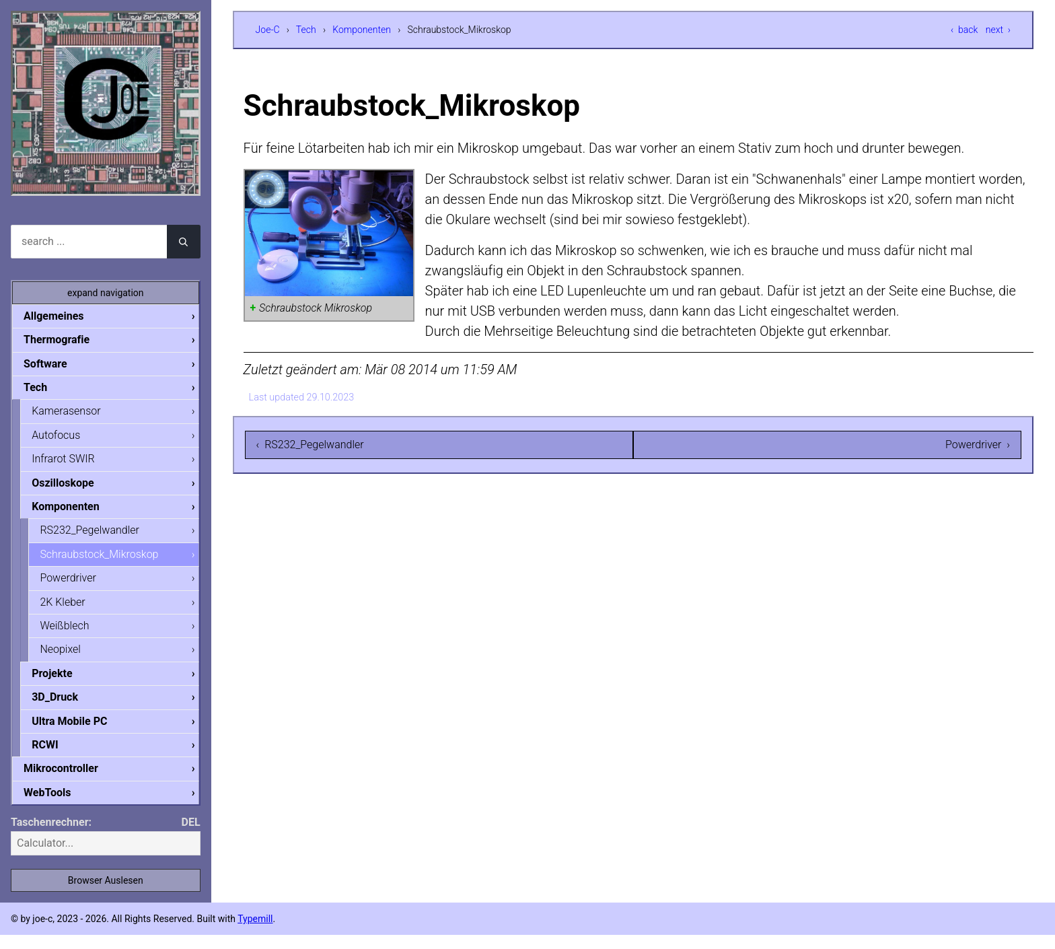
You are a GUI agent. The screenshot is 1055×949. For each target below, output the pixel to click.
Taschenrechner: (51, 836)
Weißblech (75, 634)
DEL (191, 836)
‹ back (964, 29)
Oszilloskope (73, 487)
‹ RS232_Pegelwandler (310, 444)
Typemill (255, 932)
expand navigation (105, 292)
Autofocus (66, 438)
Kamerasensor (76, 413)
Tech (306, 29)
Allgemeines (64, 316)
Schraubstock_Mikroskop (109, 561)
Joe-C (268, 29)
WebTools (57, 806)
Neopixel (71, 658)
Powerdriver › (977, 444)
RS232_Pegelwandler (100, 536)
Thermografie (67, 340)
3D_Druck (65, 707)
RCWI (55, 756)
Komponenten (361, 29)
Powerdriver (78, 585)
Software (56, 365)
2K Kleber (73, 610)
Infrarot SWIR (73, 462)
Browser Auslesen (105, 894)
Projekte (62, 683)
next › (998, 29)
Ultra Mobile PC (80, 732)
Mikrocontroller (71, 781)
